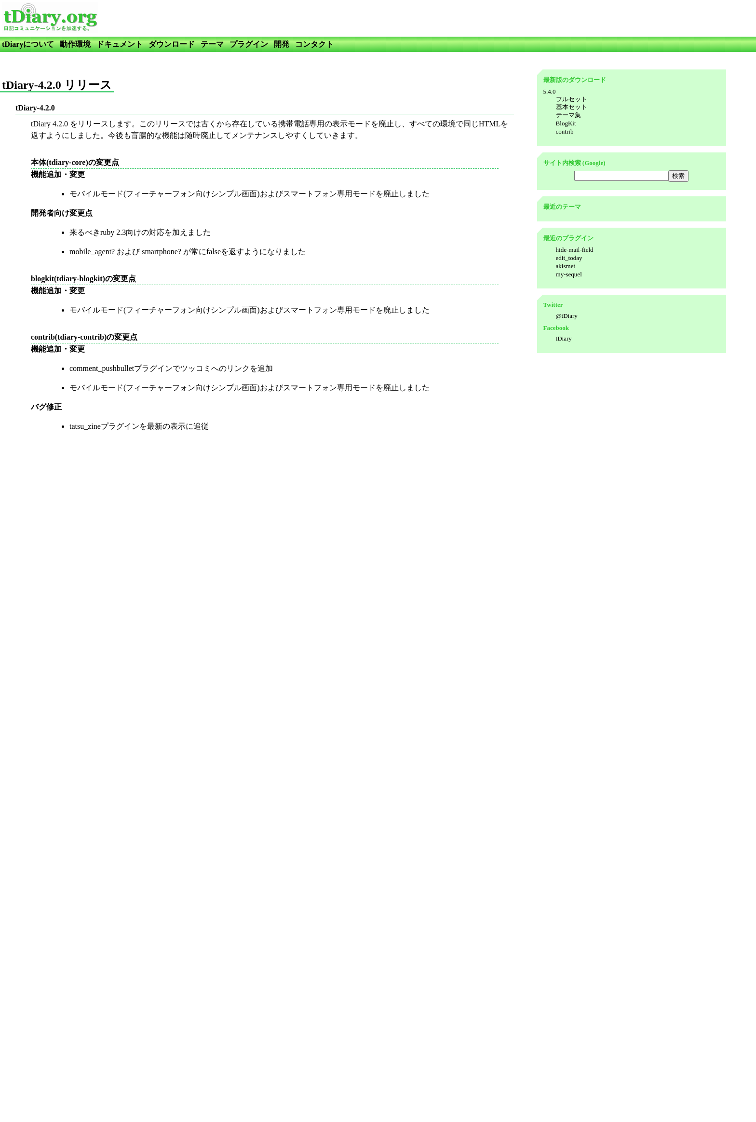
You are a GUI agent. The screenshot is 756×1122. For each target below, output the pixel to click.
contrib (565, 131)
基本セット (571, 106)
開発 (281, 44)
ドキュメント (119, 44)
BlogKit (566, 123)
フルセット (571, 99)
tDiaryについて (28, 44)
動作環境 (75, 44)
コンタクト (314, 44)
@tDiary (567, 315)
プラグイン (249, 44)
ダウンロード (171, 44)
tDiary (564, 338)
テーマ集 (568, 115)
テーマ (212, 44)
